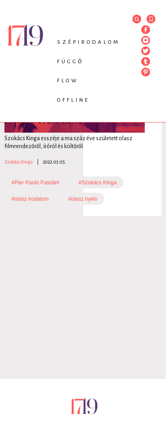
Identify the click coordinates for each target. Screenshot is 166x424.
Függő (70, 62)
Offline (73, 100)
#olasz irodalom (30, 199)
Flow (68, 81)
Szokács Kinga (18, 161)
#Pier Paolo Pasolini (35, 183)
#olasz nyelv (82, 199)
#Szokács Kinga (97, 183)
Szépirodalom (88, 42)
